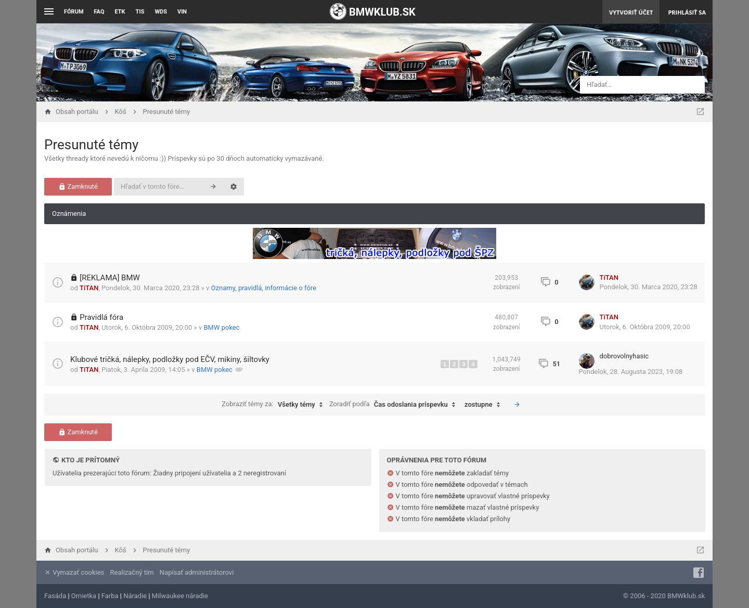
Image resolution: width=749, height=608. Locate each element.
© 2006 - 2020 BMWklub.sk (664, 596)
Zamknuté (78, 186)
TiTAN (89, 288)
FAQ (99, 11)
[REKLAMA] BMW (110, 277)
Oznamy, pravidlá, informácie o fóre (264, 288)
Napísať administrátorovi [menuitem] (197, 572)
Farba (110, 596)
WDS (160, 11)
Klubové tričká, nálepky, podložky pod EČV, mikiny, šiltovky (169, 359)
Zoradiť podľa (394, 404)
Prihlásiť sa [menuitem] (687, 12)
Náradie (135, 596)
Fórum (74, 11)
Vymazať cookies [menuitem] (74, 572)
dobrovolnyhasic (624, 356)
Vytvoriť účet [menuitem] (631, 12)
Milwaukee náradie (180, 596)
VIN (182, 11)
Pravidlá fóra (101, 317)
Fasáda (55, 596)
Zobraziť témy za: (275, 404)
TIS (140, 11)
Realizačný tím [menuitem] (132, 572)
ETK (120, 11)
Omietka (83, 596)
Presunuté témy (91, 144)
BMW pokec (221, 327)
